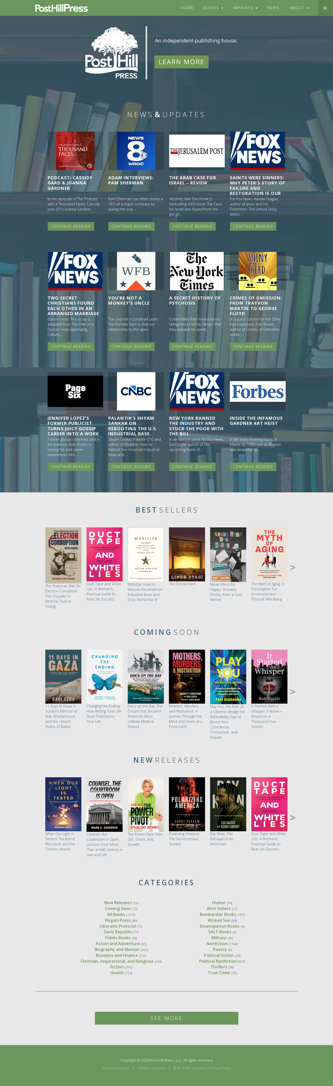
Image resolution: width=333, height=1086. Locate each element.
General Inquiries (116, 1068)
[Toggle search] (325, 8)
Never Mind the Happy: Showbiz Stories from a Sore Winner (226, 592)
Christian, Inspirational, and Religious (117, 961)
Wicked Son (219, 920)
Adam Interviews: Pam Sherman (131, 180)
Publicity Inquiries (151, 1068)
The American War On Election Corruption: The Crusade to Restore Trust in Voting (63, 596)
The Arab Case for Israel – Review (192, 180)
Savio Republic (118, 932)
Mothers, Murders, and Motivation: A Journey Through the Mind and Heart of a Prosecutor (185, 716)
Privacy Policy (220, 1068)
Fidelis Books (118, 937)
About (299, 7)
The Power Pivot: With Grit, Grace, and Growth (145, 839)
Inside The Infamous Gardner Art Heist (256, 420)
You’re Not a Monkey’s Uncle (129, 300)
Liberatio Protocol (118, 926)
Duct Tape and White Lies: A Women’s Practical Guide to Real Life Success (104, 591)
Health (117, 973)
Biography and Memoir (117, 949)
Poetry (220, 949)
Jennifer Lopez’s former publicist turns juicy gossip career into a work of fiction (73, 428)
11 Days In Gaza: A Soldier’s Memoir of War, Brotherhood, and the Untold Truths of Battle (61, 716)
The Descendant (182, 583)
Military (219, 937)
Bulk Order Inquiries (190, 1068)
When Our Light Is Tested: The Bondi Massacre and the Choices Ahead (60, 841)
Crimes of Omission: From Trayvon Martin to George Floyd (256, 305)
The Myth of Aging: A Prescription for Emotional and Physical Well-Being (267, 591)
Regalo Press (118, 920)
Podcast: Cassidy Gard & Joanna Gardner (70, 183)
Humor (219, 902)
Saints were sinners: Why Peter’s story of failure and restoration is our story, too (257, 188)
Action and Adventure (118, 943)
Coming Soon (118, 908)
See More (167, 1018)
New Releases (118, 902)
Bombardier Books (218, 914)
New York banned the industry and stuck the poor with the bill (196, 425)
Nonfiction (217, 943)
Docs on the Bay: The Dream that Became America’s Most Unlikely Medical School (145, 716)
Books (213, 7)
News (273, 7)
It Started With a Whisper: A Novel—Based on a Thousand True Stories (266, 716)
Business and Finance (117, 955)
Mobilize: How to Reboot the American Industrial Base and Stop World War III (145, 592)
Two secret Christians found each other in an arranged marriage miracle (73, 308)
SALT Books (219, 932)
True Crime (219, 973)
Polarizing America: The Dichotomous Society (184, 838)
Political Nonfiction (218, 961)
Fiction (117, 967)
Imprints (245, 7)
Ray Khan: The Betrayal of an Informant (221, 838)
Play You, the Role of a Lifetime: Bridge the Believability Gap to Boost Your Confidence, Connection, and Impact (227, 722)
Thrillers (219, 967)
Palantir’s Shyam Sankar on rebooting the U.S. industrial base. (132, 425)
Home (187, 7)
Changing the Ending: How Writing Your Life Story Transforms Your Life (104, 714)
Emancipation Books (220, 926)
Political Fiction (219, 955)
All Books (116, 914)
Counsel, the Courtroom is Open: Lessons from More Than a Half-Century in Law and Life (105, 844)
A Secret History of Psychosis (195, 300)
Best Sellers (219, 908)
